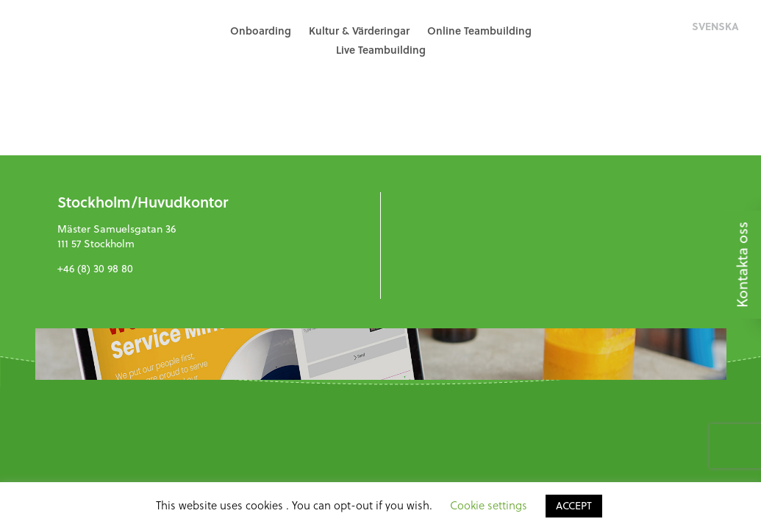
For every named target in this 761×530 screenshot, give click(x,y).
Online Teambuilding (479, 30)
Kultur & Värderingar (359, 30)
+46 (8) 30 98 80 (95, 268)
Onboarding (260, 30)
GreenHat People (81, 40)
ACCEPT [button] (574, 505)
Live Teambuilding (381, 49)
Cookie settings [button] (488, 505)
